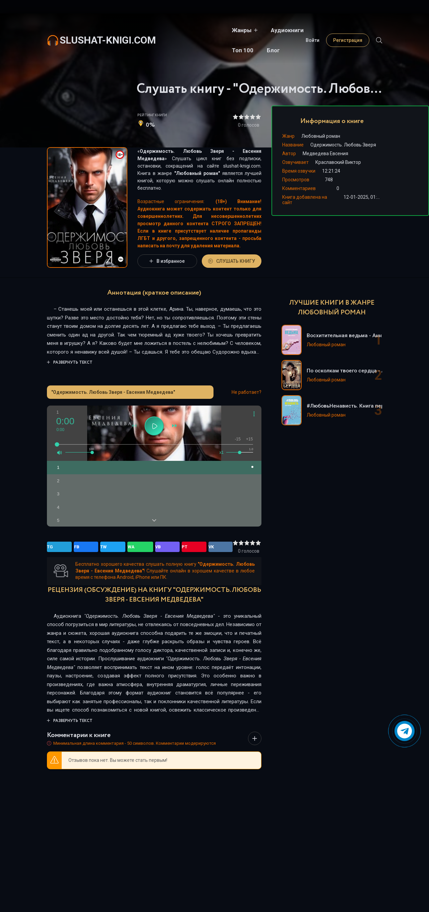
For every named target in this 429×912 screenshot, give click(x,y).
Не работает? (246, 392)
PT (125, 547)
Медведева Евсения (325, 153)
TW (81, 547)
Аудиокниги (224, 30)
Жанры (179, 30)
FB (67, 547)
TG (53, 547)
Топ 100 (265, 30)
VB (111, 547)
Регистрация (347, 30)
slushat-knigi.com (108, 30)
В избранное (167, 261)
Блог (295, 30)
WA (97, 547)
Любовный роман (197, 173)
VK (139, 547)
